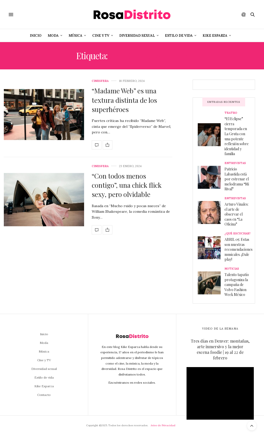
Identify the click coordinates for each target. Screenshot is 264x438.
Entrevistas (235, 163)
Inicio (36, 35)
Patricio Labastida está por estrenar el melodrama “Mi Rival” (237, 179)
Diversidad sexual (137, 35)
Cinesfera (100, 81)
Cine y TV (100, 35)
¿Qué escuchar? (237, 233)
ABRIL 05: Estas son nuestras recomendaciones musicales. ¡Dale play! (239, 249)
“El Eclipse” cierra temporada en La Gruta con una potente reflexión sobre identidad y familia (237, 136)
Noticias (232, 268)
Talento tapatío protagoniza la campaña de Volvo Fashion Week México (237, 284)
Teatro (231, 112)
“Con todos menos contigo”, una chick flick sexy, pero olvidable (127, 185)
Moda (53, 35)
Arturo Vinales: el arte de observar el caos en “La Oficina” (236, 214)
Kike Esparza (215, 35)
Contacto (44, 395)
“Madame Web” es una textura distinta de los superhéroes (124, 100)
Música (75, 35)
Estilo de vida (179, 35)
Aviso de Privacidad (163, 425)
